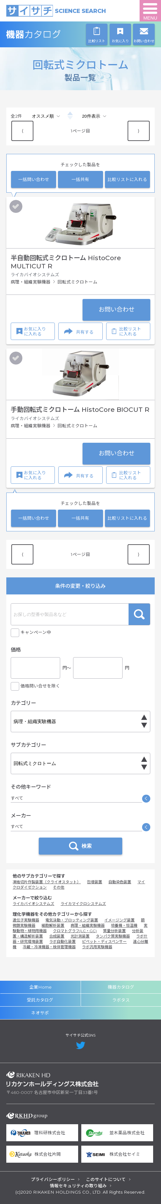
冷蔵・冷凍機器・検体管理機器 (49, 946)
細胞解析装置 (53, 925)
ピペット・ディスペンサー (104, 941)
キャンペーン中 (35, 632)
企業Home (40, 987)
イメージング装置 (119, 920)
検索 (139, 614)
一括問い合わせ (33, 179)
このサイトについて (106, 1179)
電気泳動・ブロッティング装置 (71, 920)
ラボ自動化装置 (62, 941)
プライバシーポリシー (53, 1179)
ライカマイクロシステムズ (83, 903)
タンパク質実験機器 (113, 936)
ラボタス (121, 999)
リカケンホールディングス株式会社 (52, 1079)
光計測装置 (80, 936)
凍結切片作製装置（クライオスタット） (47, 882)
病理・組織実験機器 (88, 925)
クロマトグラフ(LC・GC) (75, 930)
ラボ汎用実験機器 (97, 946)
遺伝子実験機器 (26, 920)
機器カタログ (52, 34)
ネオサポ (40, 1012)
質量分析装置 (114, 930)
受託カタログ (40, 999)
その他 (58, 887)
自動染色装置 (119, 882)
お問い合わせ (117, 309)
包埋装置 (94, 882)
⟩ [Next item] (138, 130)
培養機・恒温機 (124, 925)
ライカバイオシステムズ (33, 903)
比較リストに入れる (127, 179)
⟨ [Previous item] (22, 130)
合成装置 (56, 936)
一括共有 (80, 179)
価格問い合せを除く (40, 685)
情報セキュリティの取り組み (78, 1185)
